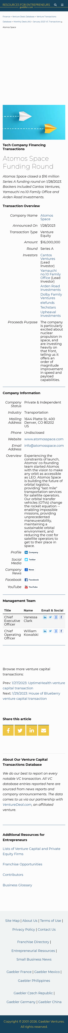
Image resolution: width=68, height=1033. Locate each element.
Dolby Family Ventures (51, 296)
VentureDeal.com (17, 805)
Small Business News (34, 959)
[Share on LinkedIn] (31, 730)
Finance (6, 16)
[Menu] (62, 4)
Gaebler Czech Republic (33, 993)
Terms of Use (50, 921)
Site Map (12, 921)
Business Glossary (17, 885)
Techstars (48, 307)
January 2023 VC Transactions (47, 22)
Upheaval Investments (50, 314)
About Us (29, 921)
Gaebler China (50, 1002)
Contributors (13, 875)
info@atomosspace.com (44, 445)
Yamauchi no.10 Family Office (50, 274)
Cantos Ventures (47, 257)
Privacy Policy (23, 930)
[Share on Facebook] (8, 730)
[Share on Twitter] (20, 730)
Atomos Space (46, 217)
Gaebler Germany (21, 1002)
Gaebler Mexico (47, 972)
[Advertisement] (34, 67)
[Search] (55, 4)
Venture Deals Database (23, 16)
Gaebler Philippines (34, 981)
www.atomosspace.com (43, 439)
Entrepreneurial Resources (33, 951)
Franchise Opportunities (22, 864)
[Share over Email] (43, 730)
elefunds (47, 303)
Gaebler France (19, 972)
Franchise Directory (33, 942)
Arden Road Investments (50, 288)
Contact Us (47, 930)
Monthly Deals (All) (22, 22)
